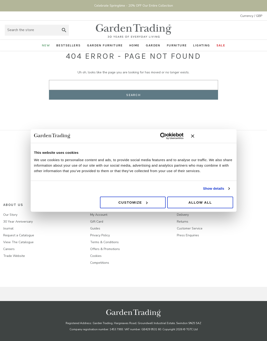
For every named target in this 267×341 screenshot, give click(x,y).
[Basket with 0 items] (257, 30)
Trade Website (14, 256)
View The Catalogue (18, 242)
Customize (132, 202)
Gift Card (96, 221)
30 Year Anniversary (18, 221)
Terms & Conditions (104, 242)
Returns (182, 221)
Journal (8, 228)
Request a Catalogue (18, 235)
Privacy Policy (100, 235)
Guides (95, 228)
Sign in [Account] (245, 30)
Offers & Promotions (105, 249)
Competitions (99, 263)
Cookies (96, 256)
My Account (98, 215)
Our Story (10, 215)
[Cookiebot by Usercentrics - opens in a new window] (163, 136)
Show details (213, 188)
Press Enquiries (188, 235)
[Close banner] (212, 136)
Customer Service (189, 228)
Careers (9, 249)
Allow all (200, 202)
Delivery (183, 215)
